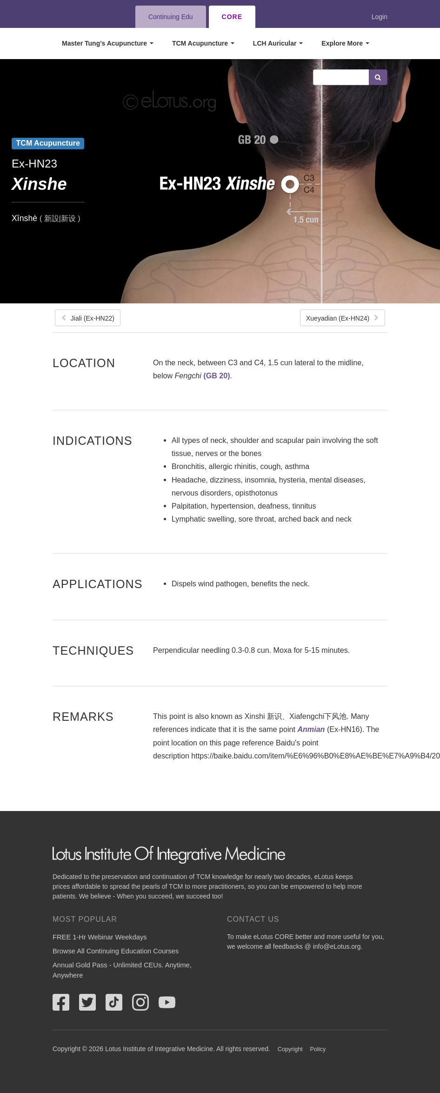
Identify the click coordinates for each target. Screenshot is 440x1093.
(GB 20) (216, 375)
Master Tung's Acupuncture (107, 43)
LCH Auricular (278, 43)
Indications (92, 440)
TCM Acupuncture (203, 43)
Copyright (290, 1049)
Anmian (311, 729)
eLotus (86, 16)
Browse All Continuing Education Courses (116, 951)
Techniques (93, 650)
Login (379, 16)
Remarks (83, 716)
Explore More (345, 43)
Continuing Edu (170, 16)
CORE (232, 16)
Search (378, 77)
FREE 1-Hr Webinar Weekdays (100, 937)
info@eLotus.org (337, 946)
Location (84, 362)
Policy (318, 1049)
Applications (98, 583)
